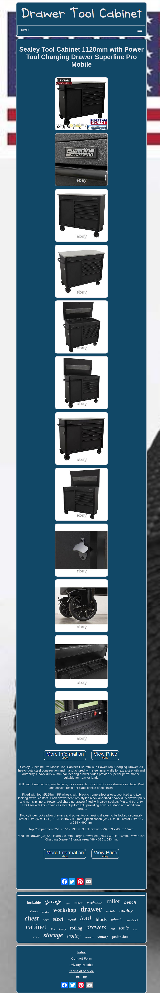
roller (113, 901)
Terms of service (81, 971)
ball (52, 929)
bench (130, 902)
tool (85, 918)
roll (112, 929)
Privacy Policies (81, 964)
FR (85, 977)
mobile (110, 911)
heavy (62, 929)
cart (46, 920)
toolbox (78, 903)
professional (121, 937)
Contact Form (81, 958)
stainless (89, 937)
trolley (73, 936)
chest (32, 918)
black (101, 919)
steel (58, 918)
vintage (103, 937)
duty (67, 903)
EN (78, 977)
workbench (132, 920)
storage (53, 935)
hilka (135, 929)
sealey (126, 910)
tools (124, 928)
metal (72, 920)
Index (81, 952)
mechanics (94, 903)
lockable (34, 902)
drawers (96, 927)
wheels (116, 919)
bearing (45, 912)
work (35, 937)
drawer (91, 909)
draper (34, 911)
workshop (64, 910)
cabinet (36, 927)
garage (53, 901)
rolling (76, 928)
